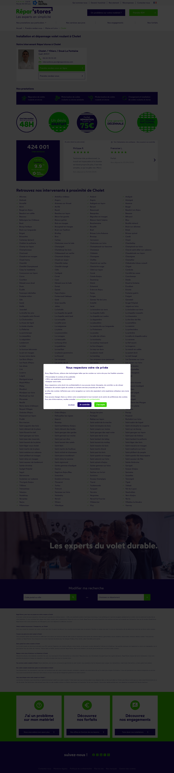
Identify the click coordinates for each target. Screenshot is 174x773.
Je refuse (71, 405)
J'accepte (100, 405)
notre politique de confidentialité (88, 399)
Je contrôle (84, 405)
